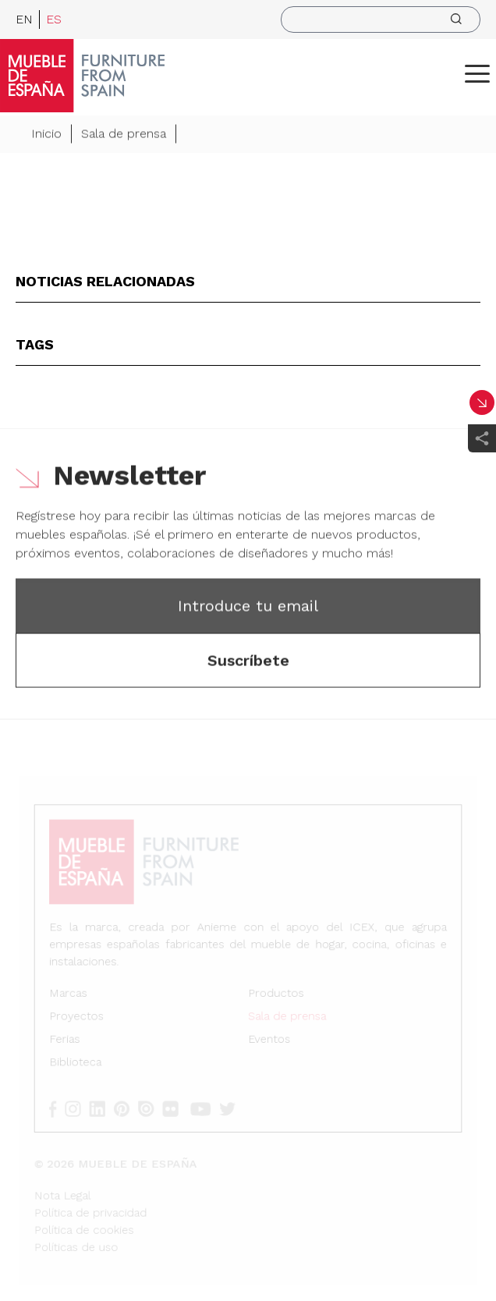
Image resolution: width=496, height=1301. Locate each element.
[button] (477, 73)
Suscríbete (248, 661)
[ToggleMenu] (477, 73)
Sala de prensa (123, 134)
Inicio (46, 134)
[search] (380, 19)
